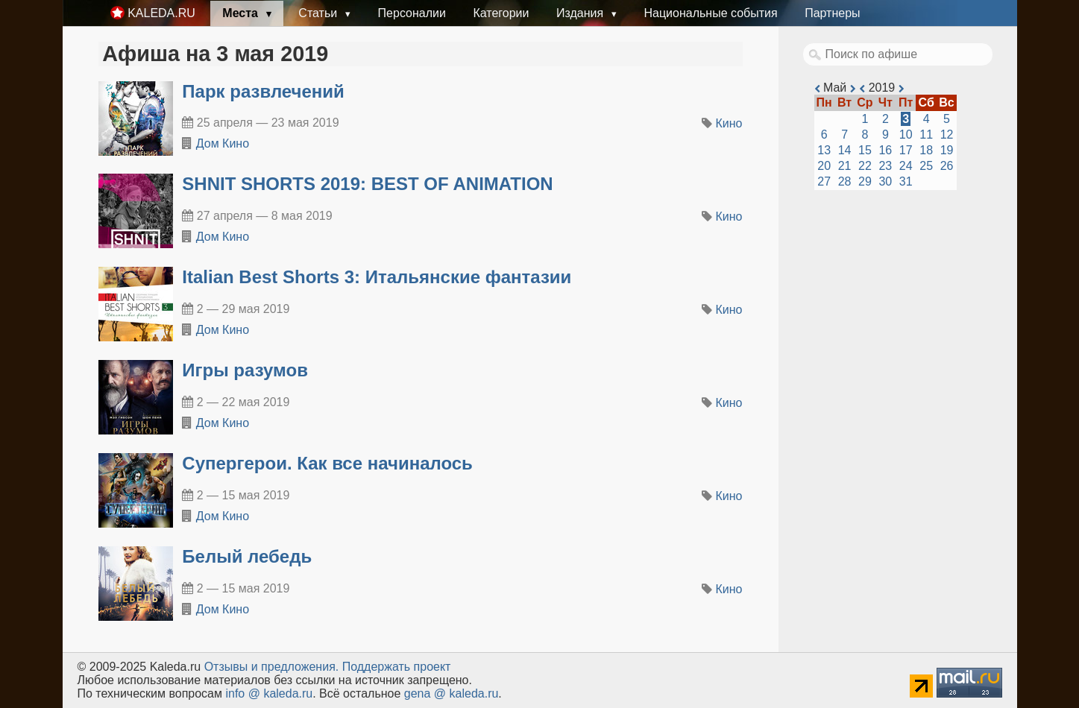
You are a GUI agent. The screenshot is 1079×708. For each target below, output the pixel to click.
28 (845, 181)
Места (241, 13)
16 (885, 150)
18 (926, 150)
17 (906, 150)
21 (845, 165)
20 (824, 165)
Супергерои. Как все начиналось (327, 463)
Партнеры (832, 13)
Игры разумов (245, 370)
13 (824, 150)
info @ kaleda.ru (268, 693)
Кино (729, 123)
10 (906, 134)
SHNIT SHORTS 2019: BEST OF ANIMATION (367, 184)
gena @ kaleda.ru (451, 693)
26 (947, 165)
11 (926, 134)
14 (845, 150)
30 (885, 181)
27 (824, 181)
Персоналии (412, 13)
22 (865, 165)
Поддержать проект (396, 666)
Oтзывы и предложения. (271, 666)
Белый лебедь (247, 556)
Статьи (319, 13)
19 (947, 150)
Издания (581, 13)
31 (906, 181)
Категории (501, 13)
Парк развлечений (263, 91)
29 (865, 181)
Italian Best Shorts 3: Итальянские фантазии (376, 277)
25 (926, 165)
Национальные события (710, 13)
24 (906, 165)
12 (947, 134)
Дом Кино (222, 143)
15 (865, 150)
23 (885, 165)
